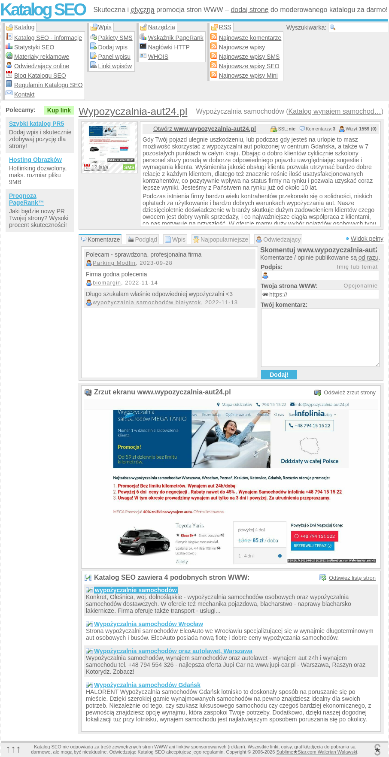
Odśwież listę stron (352, 578)
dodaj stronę (249, 9)
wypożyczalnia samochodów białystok (147, 302)
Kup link (59, 110)
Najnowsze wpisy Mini (248, 75)
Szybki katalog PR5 (36, 123)
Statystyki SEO (34, 47)
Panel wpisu (114, 56)
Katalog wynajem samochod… (335, 111)
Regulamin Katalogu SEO (48, 85)
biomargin (107, 282)
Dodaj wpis (113, 47)
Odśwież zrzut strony (350, 392)
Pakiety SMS (115, 37)
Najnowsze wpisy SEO (249, 66)
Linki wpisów (115, 66)
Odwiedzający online (41, 66)
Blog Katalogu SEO (40, 75)
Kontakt (24, 94)
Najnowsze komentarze (250, 37)
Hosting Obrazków (35, 159)
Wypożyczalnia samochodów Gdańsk (147, 684)
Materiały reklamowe (41, 56)
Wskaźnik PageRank (176, 37)
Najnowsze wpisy (242, 47)
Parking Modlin (114, 263)
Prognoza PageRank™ (26, 199)
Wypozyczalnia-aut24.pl (133, 111)
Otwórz (204, 128)
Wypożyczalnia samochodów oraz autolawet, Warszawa (173, 651)
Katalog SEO (42, 9)
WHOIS (158, 56)
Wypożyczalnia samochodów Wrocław (148, 624)
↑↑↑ (13, 748)
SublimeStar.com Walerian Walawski (316, 751)
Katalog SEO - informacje (48, 37)
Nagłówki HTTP (169, 47)
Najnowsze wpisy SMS (249, 56)
